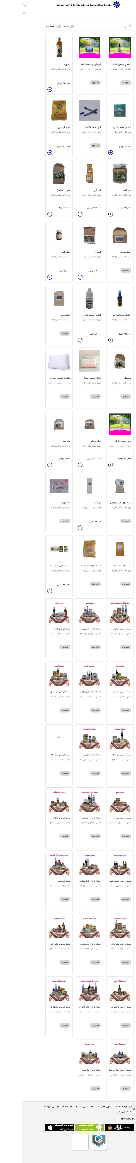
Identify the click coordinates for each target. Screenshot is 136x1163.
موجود (43, 26)
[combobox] (127, 12)
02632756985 (104, 1119)
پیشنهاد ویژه (28, 26)
